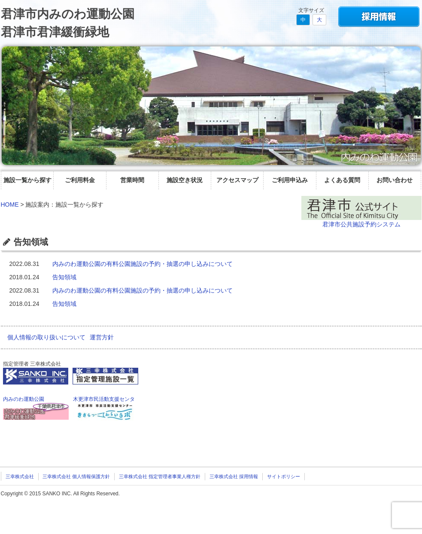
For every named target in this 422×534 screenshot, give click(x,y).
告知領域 (64, 277)
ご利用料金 (80, 180)
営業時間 (132, 180)
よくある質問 (342, 180)
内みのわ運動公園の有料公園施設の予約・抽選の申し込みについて (142, 263)
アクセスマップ (237, 180)
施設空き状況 (185, 180)
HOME (10, 204)
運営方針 (102, 337)
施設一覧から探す (27, 180)
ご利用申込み (290, 180)
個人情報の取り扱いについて (46, 337)
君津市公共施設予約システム (361, 224)
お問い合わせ (394, 180)
